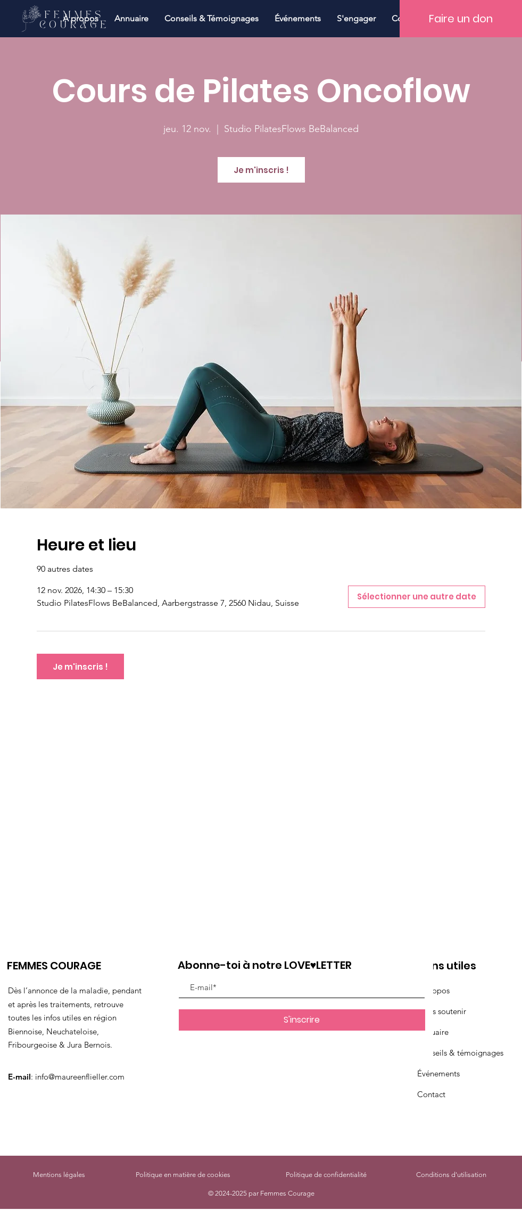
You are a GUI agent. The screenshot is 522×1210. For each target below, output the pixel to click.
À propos (433, 990)
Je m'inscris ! (261, 170)
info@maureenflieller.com (80, 1077)
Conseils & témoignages (460, 1053)
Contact (431, 1094)
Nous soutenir (441, 1011)
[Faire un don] (461, 18)
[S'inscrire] (302, 1020)
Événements (438, 1073)
